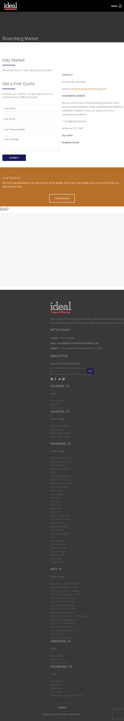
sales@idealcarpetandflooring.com (88, 88)
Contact (62, 707)
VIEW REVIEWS (62, 198)
